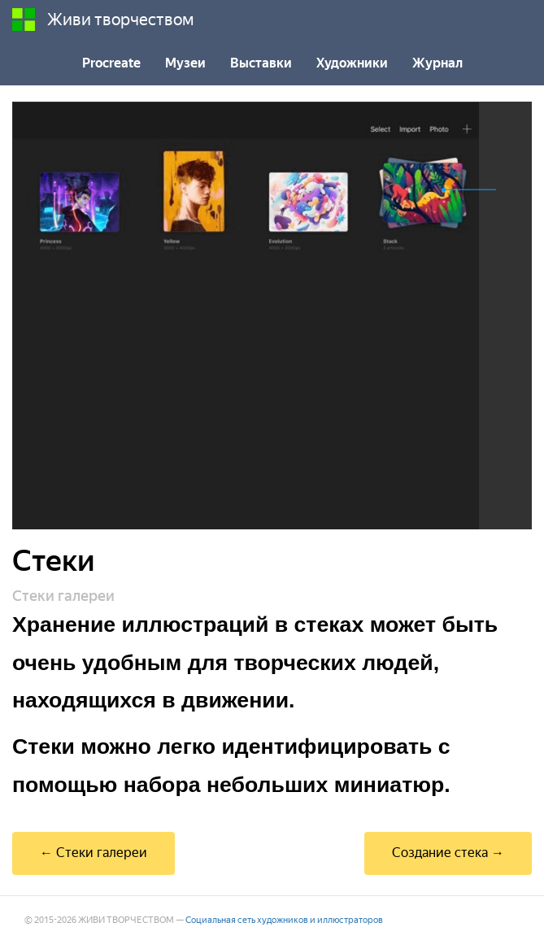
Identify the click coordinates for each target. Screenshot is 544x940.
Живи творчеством (103, 19)
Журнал (437, 63)
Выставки (261, 63)
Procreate (111, 63)
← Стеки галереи (93, 852)
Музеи (185, 63)
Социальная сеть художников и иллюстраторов (284, 920)
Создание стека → (448, 852)
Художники (352, 63)
